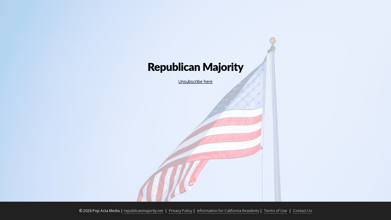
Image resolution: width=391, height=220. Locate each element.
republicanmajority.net (143, 210)
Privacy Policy (180, 210)
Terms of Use (275, 210)
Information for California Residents (228, 210)
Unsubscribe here (195, 81)
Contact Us (302, 210)
